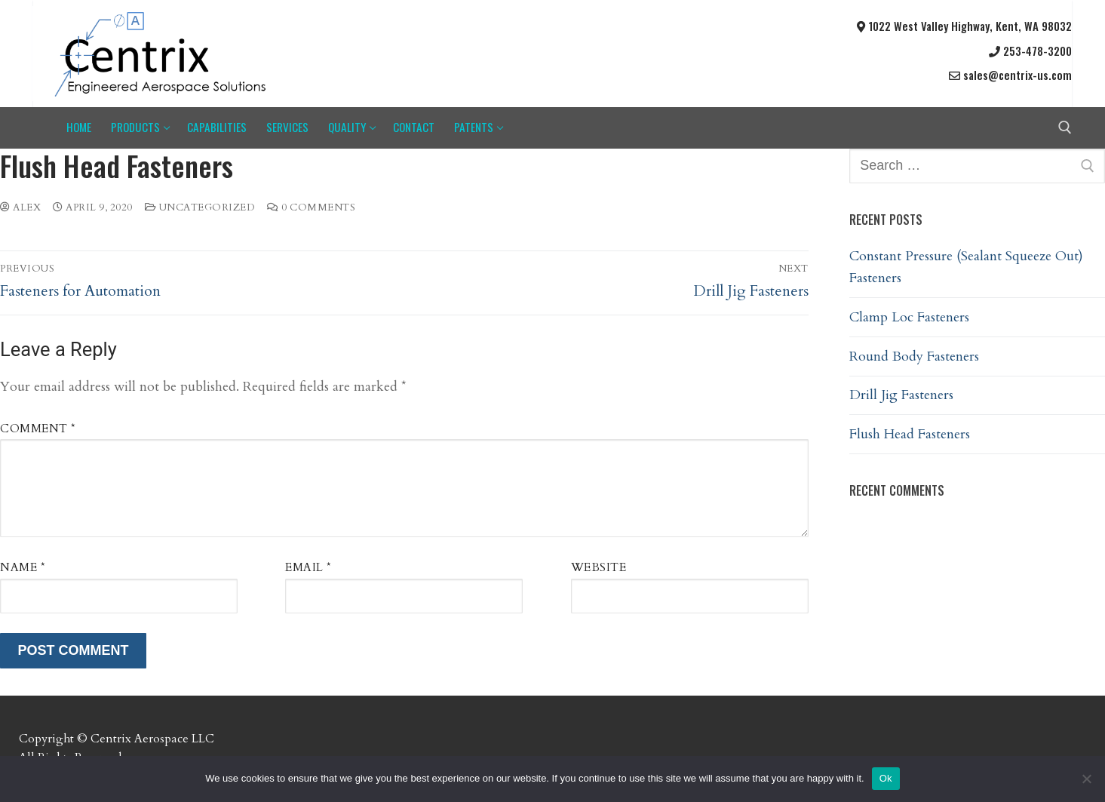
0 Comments (311, 207)
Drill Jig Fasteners (901, 395)
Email (308, 568)
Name (22, 568)
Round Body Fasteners (914, 356)
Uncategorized (200, 207)
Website (599, 568)
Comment (38, 429)
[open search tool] (1065, 127)
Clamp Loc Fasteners (909, 317)
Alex (20, 207)
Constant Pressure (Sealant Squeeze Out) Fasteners (966, 267)
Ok (885, 778)
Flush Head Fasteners (909, 434)
